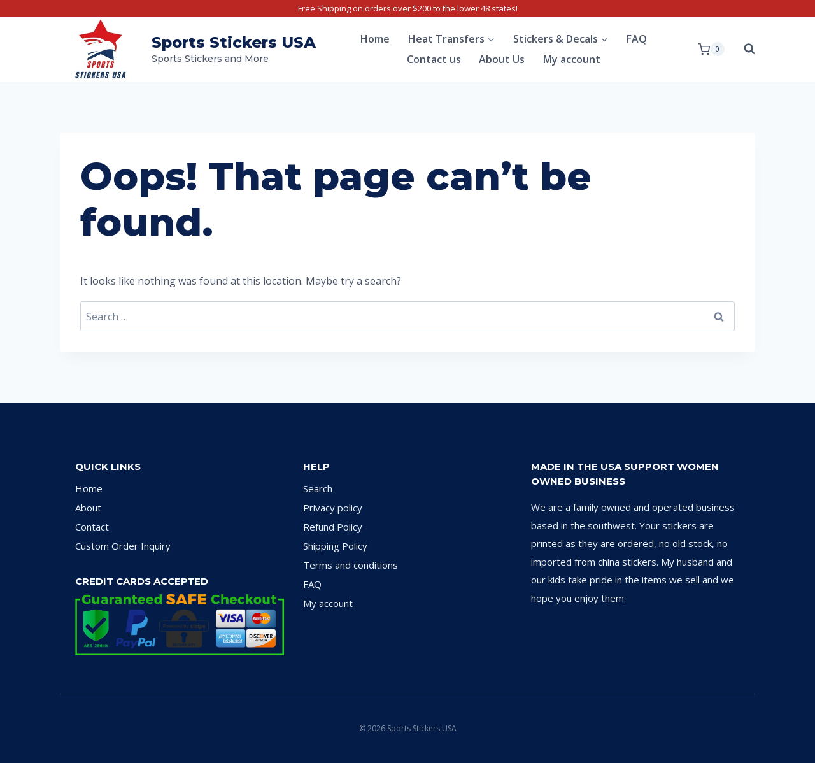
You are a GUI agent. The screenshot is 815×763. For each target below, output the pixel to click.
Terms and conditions (350, 565)
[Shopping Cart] (711, 49)
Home (375, 39)
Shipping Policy (335, 545)
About (88, 507)
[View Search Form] (743, 49)
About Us (502, 59)
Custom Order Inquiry (123, 545)
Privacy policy (332, 507)
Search (317, 488)
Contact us (434, 59)
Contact (92, 526)
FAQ (637, 39)
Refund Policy (332, 526)
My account (571, 59)
